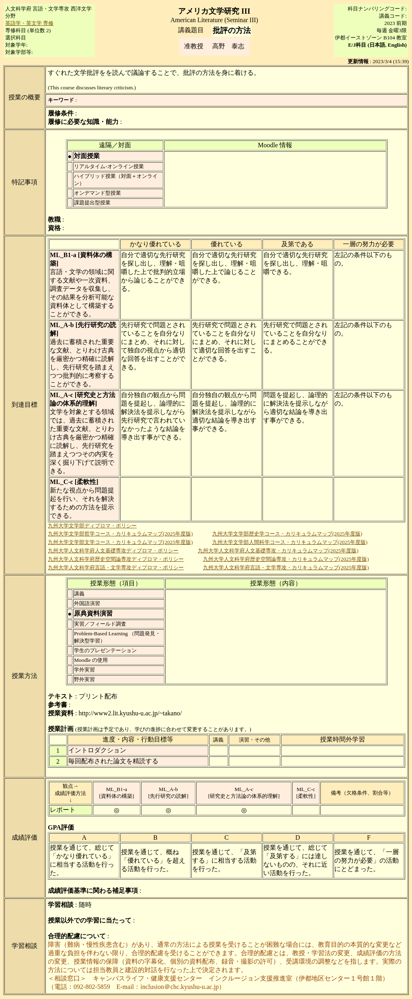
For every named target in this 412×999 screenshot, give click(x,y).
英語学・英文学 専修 (29, 23)
